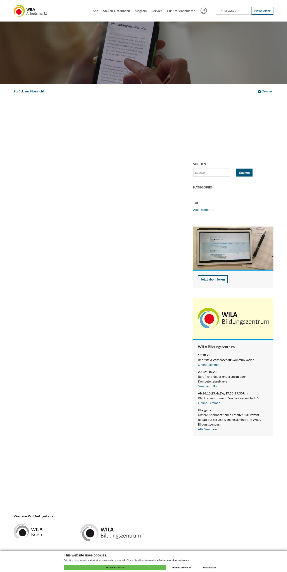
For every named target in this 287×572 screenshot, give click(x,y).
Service (156, 11)
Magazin (141, 11)
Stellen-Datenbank (116, 11)
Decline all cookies (181, 567)
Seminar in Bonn (209, 386)
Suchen (244, 172)
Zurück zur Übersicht (29, 91)
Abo (95, 11)
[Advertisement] (143, 127)
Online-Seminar (209, 364)
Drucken (265, 91)
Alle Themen (203, 209)
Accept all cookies (115, 567)
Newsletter (262, 11)
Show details (209, 567)
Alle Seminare (207, 429)
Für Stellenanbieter (181, 11)
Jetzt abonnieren (213, 279)
